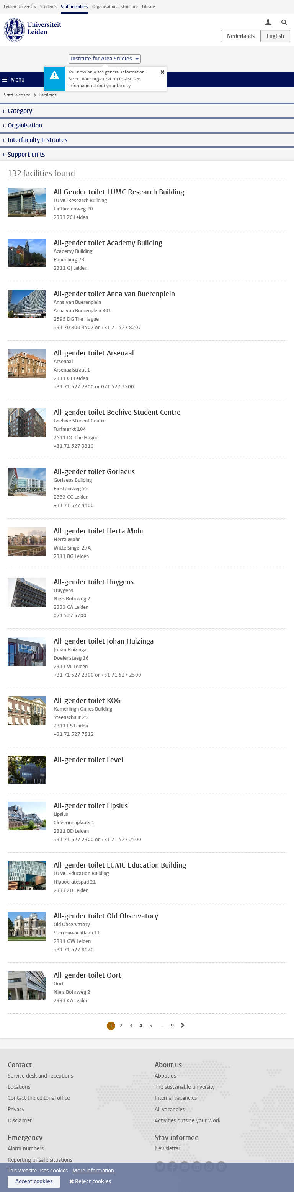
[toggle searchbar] (284, 22)
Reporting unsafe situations (40, 1160)
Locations (19, 1087)
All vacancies (170, 1109)
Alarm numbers (26, 1148)
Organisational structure (115, 7)
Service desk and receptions (40, 1075)
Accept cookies (33, 1181)
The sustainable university (185, 1087)
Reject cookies (93, 1181)
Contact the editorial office (39, 1098)
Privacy (16, 1109)
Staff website (17, 95)
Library (148, 7)
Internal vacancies (176, 1098)
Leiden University (20, 7)
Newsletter (167, 1148)
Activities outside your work (187, 1120)
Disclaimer (20, 1120)
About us (165, 1075)
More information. (94, 1170)
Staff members (74, 7)
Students (48, 7)
